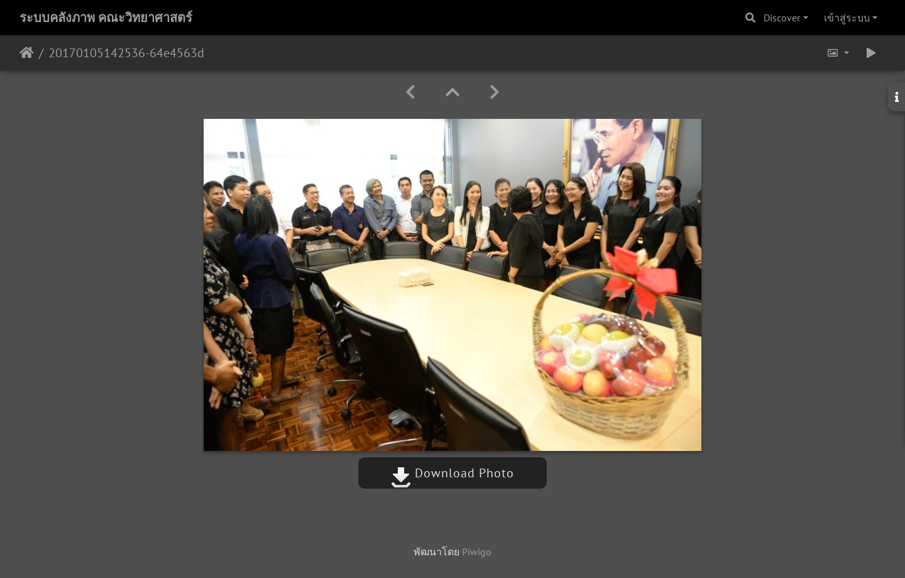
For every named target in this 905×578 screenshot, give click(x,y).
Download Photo (452, 473)
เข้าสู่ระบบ (847, 17)
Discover (782, 17)
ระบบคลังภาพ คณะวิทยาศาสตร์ (105, 17)
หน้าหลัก (26, 52)
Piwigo (476, 551)
